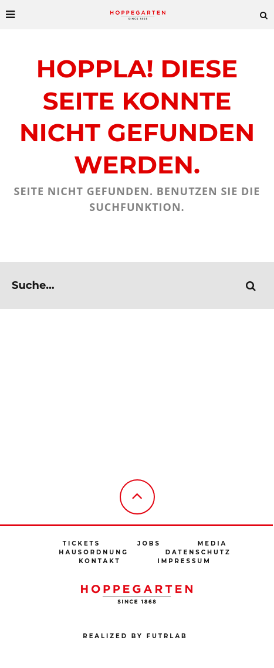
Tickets (81, 543)
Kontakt (99, 561)
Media (212, 543)
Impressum (184, 561)
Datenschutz (198, 552)
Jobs (149, 543)
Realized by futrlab (135, 636)
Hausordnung (93, 552)
